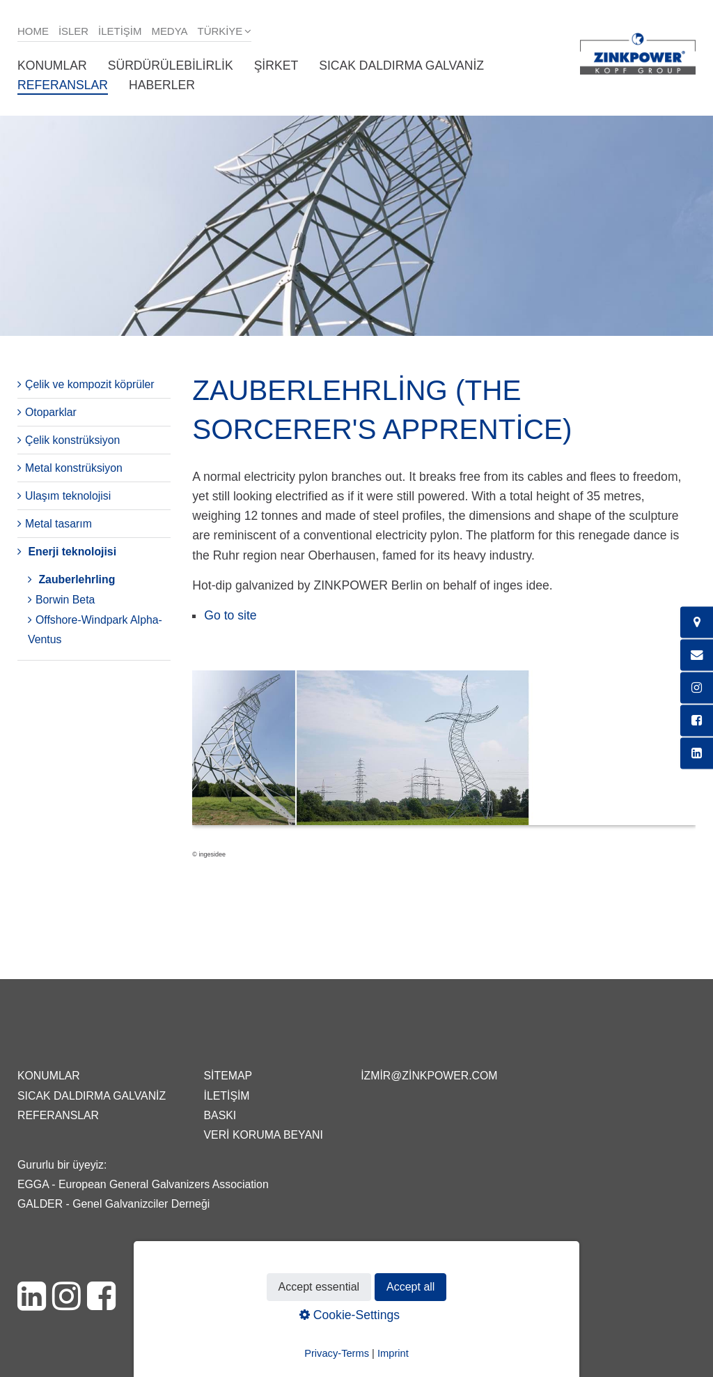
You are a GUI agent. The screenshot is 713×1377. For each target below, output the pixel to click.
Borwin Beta (65, 600)
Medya (169, 31)
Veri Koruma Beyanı (263, 1135)
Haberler (162, 85)
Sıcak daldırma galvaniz (401, 65)
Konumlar (52, 65)
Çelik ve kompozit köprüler (90, 384)
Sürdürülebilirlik (170, 65)
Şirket (276, 65)
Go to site (230, 615)
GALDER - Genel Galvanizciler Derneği (113, 1204)
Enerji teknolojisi (72, 551)
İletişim (119, 31)
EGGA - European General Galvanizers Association (143, 1184)
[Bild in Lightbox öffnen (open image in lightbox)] (444, 754)
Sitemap (228, 1076)
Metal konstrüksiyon (74, 468)
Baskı (220, 1115)
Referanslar (62, 85)
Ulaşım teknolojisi (68, 496)
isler (73, 31)
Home (33, 31)
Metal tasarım (58, 524)
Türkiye (220, 31)
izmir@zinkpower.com (429, 1076)
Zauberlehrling (76, 579)
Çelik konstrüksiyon (72, 440)
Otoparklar (51, 412)
